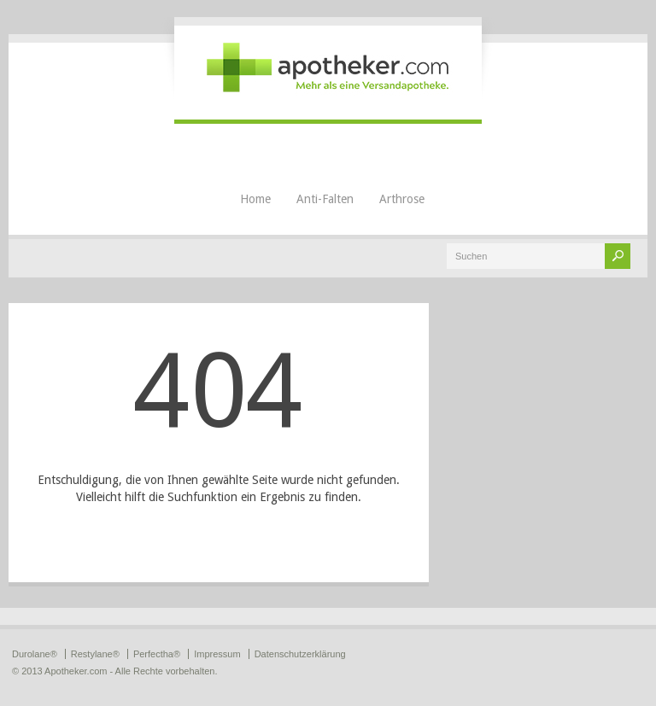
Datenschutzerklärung (300, 654)
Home (255, 199)
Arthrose (402, 199)
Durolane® (34, 654)
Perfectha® (156, 654)
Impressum (217, 654)
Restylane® (95, 654)
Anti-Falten (325, 199)
